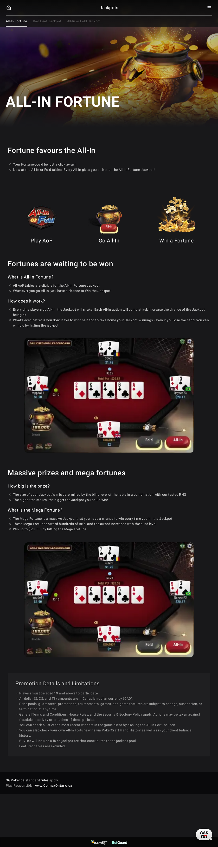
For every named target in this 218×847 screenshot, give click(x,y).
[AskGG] (204, 834)
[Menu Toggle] (209, 8)
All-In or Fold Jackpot (84, 21)
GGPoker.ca (15, 780)
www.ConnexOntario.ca (53, 785)
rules (44, 780)
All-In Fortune (16, 21)
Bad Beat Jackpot (47, 21)
